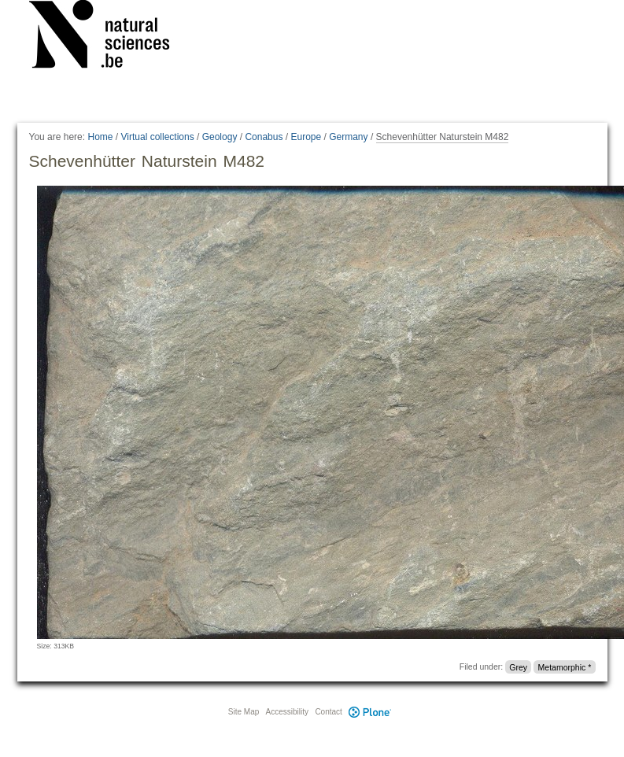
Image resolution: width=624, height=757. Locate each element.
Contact (328, 711)
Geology (220, 136)
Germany (348, 136)
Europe (305, 136)
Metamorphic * (565, 666)
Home (100, 136)
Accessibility (287, 711)
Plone (370, 711)
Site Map (243, 711)
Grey (518, 666)
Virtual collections (157, 136)
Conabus (263, 136)
